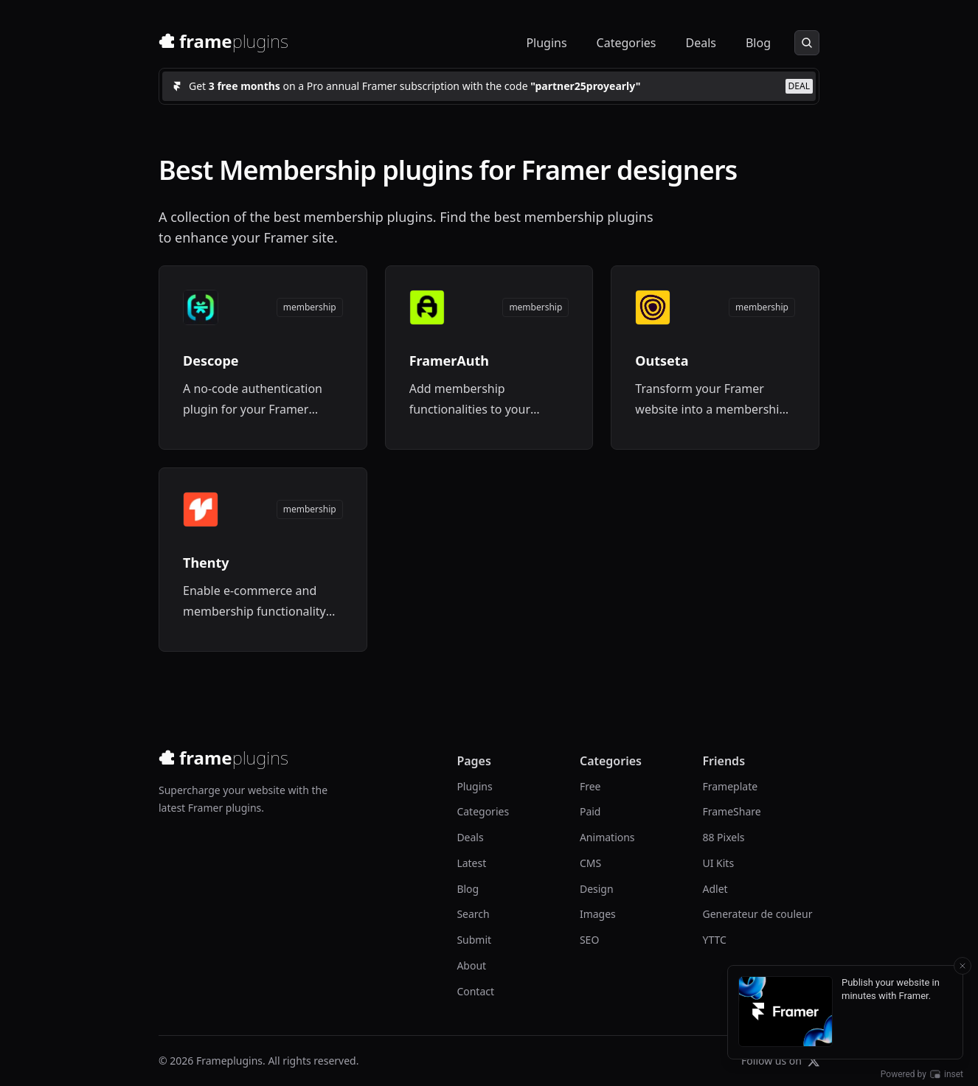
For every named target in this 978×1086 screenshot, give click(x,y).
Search (473, 914)
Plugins (546, 43)
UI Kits (718, 863)
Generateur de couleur (757, 914)
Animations (607, 837)
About (471, 965)
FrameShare (731, 811)
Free (590, 786)
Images (598, 914)
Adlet (714, 889)
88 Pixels (723, 837)
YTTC (714, 940)
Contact (475, 991)
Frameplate (729, 786)
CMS (590, 863)
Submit (474, 940)
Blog (758, 43)
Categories (626, 43)
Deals (700, 43)
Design (597, 889)
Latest (471, 863)
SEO (589, 940)
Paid (590, 811)
